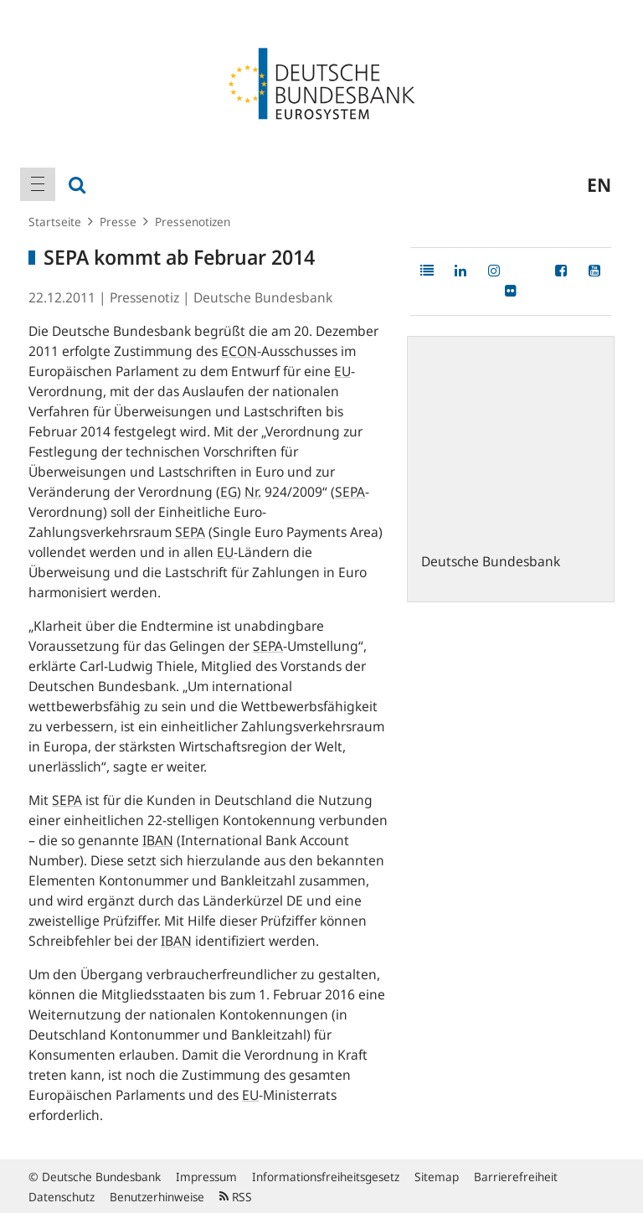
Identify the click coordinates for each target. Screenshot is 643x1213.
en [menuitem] (599, 184)
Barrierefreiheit (516, 1177)
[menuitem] (37, 184)
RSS (235, 1197)
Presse (118, 222)
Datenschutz (61, 1197)
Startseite (54, 222)
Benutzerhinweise (157, 1197)
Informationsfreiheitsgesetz (325, 1177)
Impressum (206, 1177)
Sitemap (436, 1177)
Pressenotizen (192, 222)
